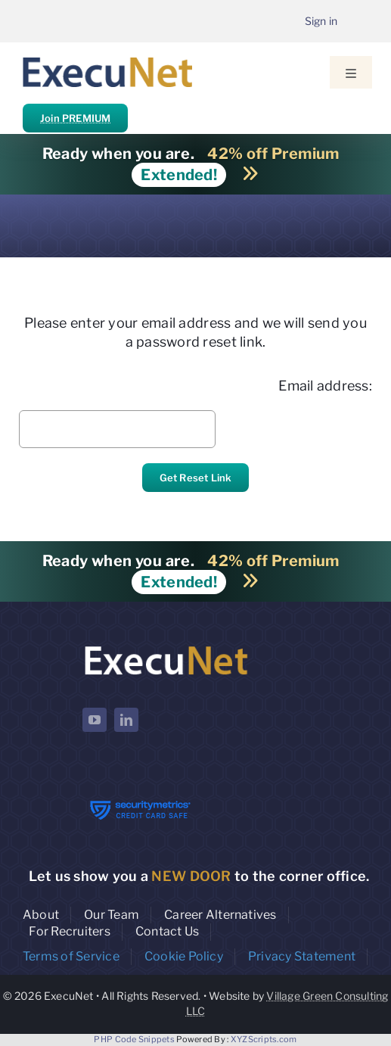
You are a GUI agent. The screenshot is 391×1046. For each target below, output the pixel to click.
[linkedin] (126, 720)
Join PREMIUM (75, 118)
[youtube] (94, 720)
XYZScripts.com (264, 1039)
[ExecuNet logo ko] (165, 646)
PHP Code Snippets (134, 1039)
